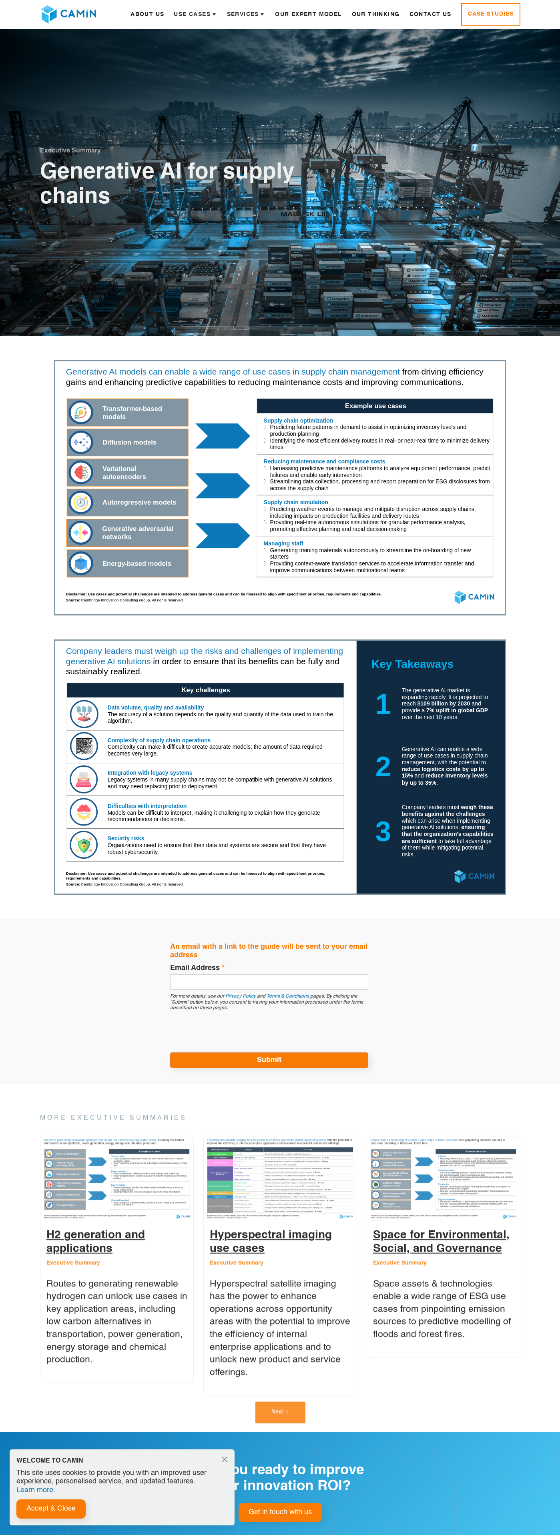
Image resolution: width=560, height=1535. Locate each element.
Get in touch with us (280, 1512)
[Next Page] (280, 1422)
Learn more (34, 1490)
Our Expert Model (308, 14)
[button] (195, 14)
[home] (68, 14)
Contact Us (430, 14)
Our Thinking (376, 14)
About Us (147, 14)
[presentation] (231, 1030)
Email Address (197, 968)
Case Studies (491, 14)
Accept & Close (51, 1508)
